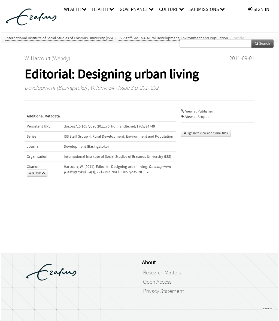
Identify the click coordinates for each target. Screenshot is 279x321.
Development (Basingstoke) (56, 88)
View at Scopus (195, 117)
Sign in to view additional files (206, 133)
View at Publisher (197, 111)
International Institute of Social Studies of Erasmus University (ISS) (59, 38)
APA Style (37, 173)
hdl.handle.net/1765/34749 (133, 126)
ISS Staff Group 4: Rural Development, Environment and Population (173, 38)
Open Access (157, 282)
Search (262, 43)
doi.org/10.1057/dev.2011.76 (87, 126)
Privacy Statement (163, 291)
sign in (258, 9)
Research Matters (162, 272)
